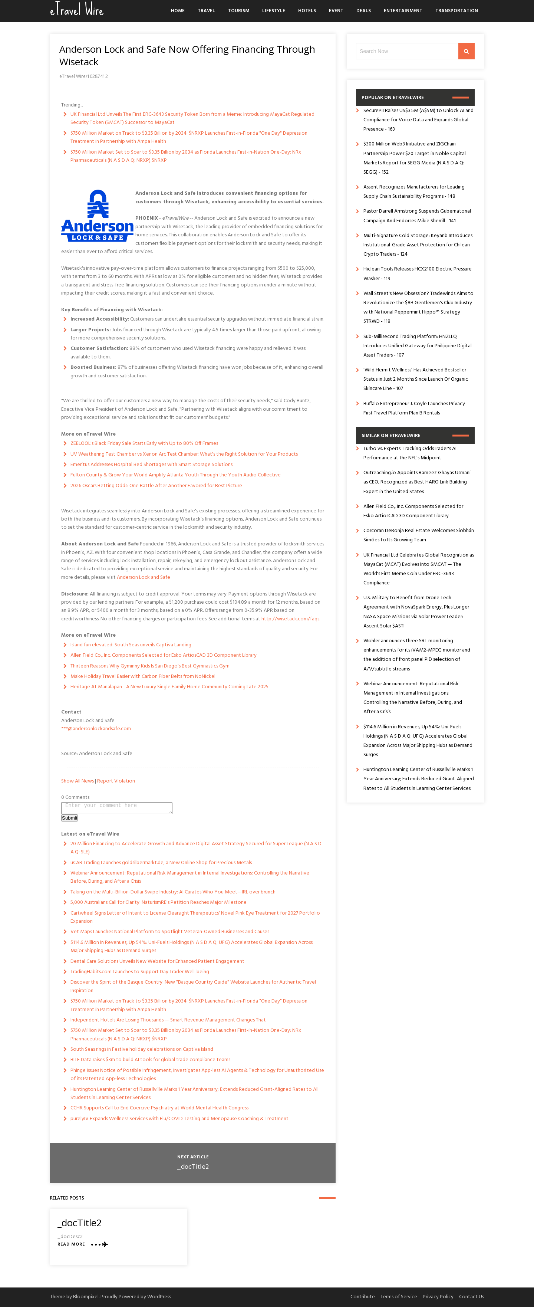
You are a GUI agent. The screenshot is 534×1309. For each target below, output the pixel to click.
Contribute (362, 1299)
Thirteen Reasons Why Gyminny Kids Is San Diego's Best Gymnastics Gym (150, 666)
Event (336, 11)
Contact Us (471, 1299)
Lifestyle (273, 11)
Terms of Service (398, 1299)
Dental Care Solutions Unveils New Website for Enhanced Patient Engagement (157, 963)
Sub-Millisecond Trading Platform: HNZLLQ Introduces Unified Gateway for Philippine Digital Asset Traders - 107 (417, 346)
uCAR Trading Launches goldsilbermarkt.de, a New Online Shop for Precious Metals (161, 865)
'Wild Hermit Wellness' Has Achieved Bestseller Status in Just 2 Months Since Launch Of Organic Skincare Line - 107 (415, 379)
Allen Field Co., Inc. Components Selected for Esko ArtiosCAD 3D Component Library (163, 655)
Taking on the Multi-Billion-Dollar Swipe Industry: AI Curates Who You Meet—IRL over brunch (173, 894)
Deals (363, 11)
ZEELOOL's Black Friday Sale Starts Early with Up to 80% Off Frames (144, 443)
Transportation (456, 11)
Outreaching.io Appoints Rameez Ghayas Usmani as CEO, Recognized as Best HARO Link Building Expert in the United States (417, 482)
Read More (71, 1246)
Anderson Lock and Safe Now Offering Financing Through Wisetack (187, 55)
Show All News (77, 781)
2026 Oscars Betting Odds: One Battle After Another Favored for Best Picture (156, 486)
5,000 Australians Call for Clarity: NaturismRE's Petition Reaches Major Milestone (158, 904)
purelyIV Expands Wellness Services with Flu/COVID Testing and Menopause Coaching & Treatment (179, 1121)
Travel (206, 11)
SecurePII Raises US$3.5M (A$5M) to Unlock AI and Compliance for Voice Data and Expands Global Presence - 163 (418, 120)
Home (178, 11)
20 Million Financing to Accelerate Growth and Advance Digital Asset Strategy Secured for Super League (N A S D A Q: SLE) (196, 850)
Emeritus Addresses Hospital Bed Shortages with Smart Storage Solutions (151, 464)
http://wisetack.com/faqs (290, 619)
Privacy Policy (438, 1299)
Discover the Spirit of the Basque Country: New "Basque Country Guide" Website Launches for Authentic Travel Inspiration (193, 988)
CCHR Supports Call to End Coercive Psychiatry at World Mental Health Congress (159, 1110)
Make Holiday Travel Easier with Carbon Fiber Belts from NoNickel (142, 676)
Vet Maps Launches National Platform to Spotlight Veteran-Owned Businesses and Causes (169, 934)
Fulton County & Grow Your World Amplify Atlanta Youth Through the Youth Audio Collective (175, 475)
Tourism (238, 11)
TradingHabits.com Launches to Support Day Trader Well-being (139, 974)
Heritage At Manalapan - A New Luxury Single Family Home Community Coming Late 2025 (169, 687)
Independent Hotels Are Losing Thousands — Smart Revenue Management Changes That (168, 1022)
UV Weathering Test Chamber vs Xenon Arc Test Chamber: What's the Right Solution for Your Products (184, 454)
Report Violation (116, 781)
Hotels (307, 11)
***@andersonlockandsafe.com (96, 729)
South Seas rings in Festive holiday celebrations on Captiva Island (141, 1051)
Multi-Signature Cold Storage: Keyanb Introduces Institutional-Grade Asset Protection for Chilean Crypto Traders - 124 (417, 245)
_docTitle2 (193, 1169)
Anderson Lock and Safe (143, 577)
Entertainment (403, 11)
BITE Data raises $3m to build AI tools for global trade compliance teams (150, 1062)
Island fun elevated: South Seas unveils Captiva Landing (130, 645)
